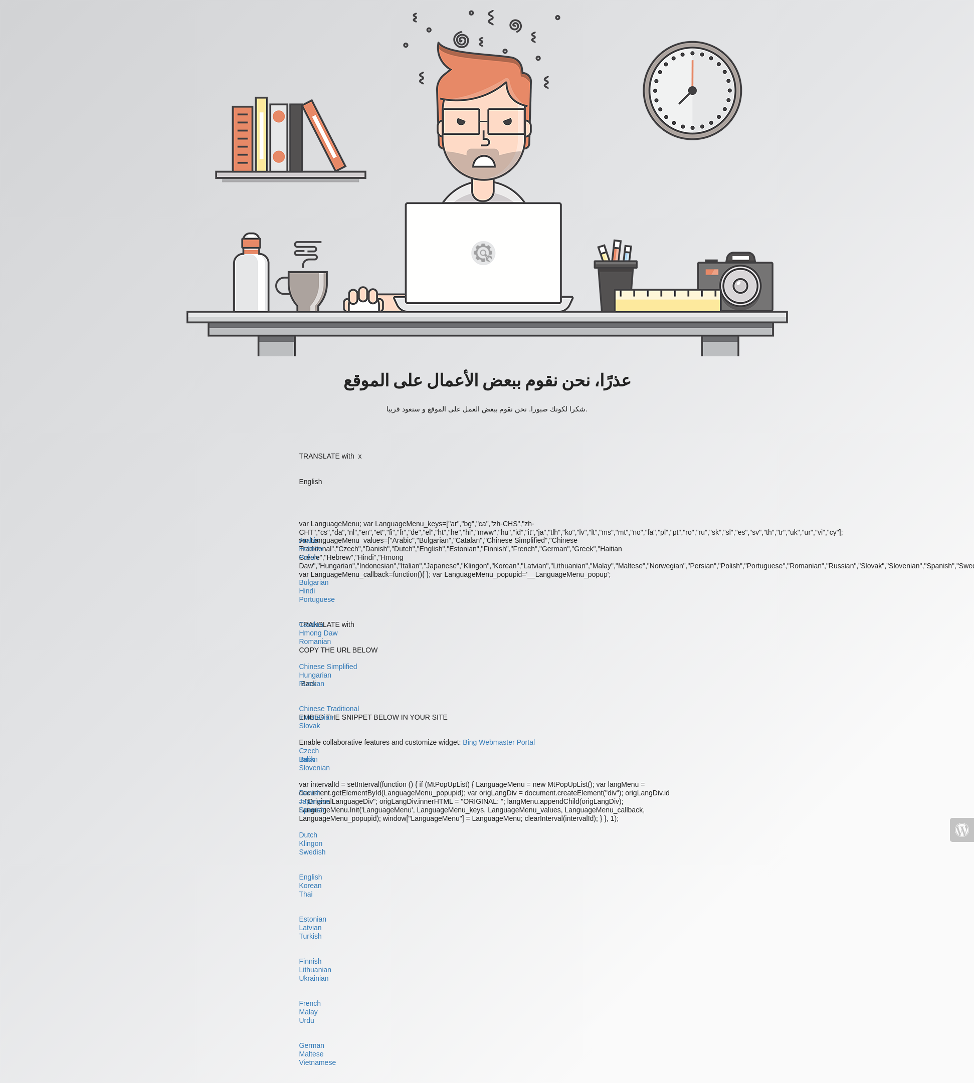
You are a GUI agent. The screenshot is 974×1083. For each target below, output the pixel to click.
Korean (310, 886)
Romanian (315, 641)
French (310, 1003)
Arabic (309, 540)
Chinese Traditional (329, 709)
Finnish (310, 961)
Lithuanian (315, 970)
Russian (312, 684)
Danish (310, 793)
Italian (308, 759)
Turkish (310, 936)
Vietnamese (317, 1062)
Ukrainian (314, 978)
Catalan (311, 624)
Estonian (312, 919)
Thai (306, 894)
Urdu (306, 1020)
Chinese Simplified (328, 667)
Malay (308, 1012)
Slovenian (314, 768)
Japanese (314, 801)
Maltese (311, 1054)
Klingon (311, 843)
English (310, 877)
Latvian (310, 928)
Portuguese (317, 599)
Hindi (307, 591)
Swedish (312, 852)
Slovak (309, 726)
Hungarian (315, 675)
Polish (308, 557)
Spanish (312, 810)
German (312, 1045)
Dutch (308, 835)
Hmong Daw (318, 633)
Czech (309, 751)
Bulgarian (314, 582)
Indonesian (316, 717)
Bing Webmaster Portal (499, 742)
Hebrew (311, 549)
